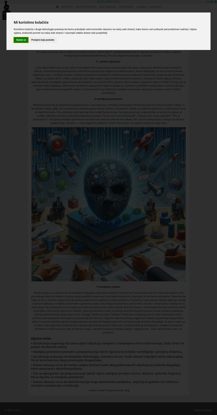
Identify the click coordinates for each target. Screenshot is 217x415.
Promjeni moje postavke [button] (42, 40)
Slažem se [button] (21, 40)
